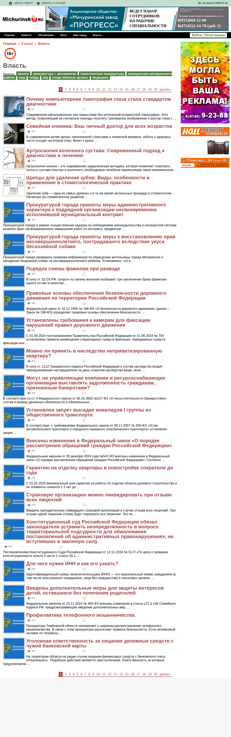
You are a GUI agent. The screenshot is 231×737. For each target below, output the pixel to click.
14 (121, 89)
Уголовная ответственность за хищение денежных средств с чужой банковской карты (100, 643)
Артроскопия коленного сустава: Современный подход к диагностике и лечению (95, 153)
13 (115, 89)
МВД (22, 77)
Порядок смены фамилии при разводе (73, 268)
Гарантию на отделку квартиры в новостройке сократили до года (99, 470)
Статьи (27, 43)
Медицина (100, 77)
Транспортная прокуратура (102, 74)
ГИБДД (34, 77)
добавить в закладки (50, 2)
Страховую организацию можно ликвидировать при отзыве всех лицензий (99, 497)
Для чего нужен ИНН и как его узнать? (72, 563)
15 (127, 89)
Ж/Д (45, 77)
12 (109, 89)
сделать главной (21, 2)
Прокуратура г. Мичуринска (54, 74)
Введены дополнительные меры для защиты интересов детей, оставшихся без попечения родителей (95, 590)
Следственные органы (70, 77)
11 (104, 89)
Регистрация (215, 35)
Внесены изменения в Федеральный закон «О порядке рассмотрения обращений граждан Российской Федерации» (99, 443)
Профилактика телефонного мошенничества (80, 615)
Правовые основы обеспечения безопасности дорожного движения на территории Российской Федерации (96, 295)
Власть (44, 43)
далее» (164, 89)
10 (98, 89)
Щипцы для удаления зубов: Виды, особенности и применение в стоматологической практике (87, 180)
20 (155, 89)
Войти (197, 35)
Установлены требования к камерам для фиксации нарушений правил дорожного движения (88, 322)
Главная (9, 43)
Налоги (23, 74)
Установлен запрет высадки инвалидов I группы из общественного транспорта (88, 412)
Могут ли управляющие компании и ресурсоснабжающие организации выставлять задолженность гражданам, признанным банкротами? (95, 382)
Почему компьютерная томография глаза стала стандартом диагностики (98, 101)
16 (132, 89)
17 (138, 89)
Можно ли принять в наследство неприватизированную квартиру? (94, 353)
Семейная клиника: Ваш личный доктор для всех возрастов (99, 126)
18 (144, 89)
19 (150, 89)
